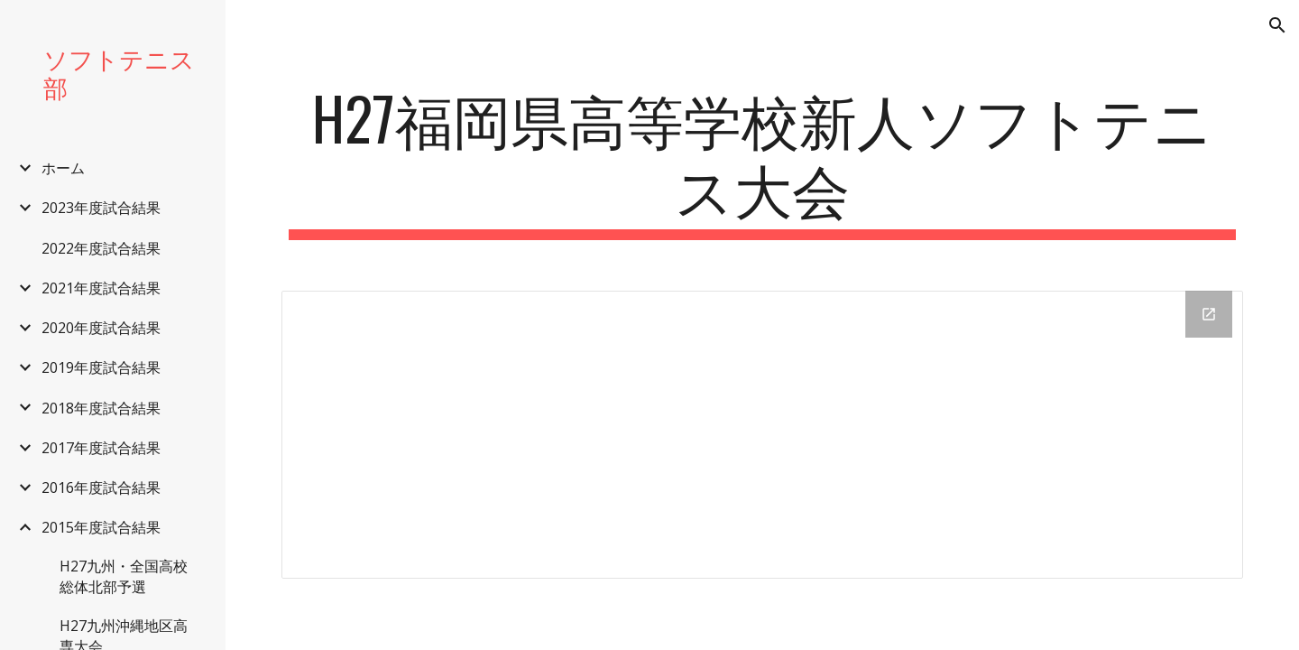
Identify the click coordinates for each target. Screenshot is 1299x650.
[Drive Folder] (762, 435)
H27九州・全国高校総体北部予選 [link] (124, 576)
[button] (1277, 25)
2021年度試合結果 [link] (101, 288)
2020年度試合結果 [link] (101, 328)
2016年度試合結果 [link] (101, 487)
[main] (762, 161)
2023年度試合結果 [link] (101, 208)
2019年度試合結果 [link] (101, 367)
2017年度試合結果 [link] (101, 448)
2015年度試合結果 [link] (101, 527)
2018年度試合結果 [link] (101, 408)
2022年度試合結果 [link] (101, 248)
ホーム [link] (63, 168)
